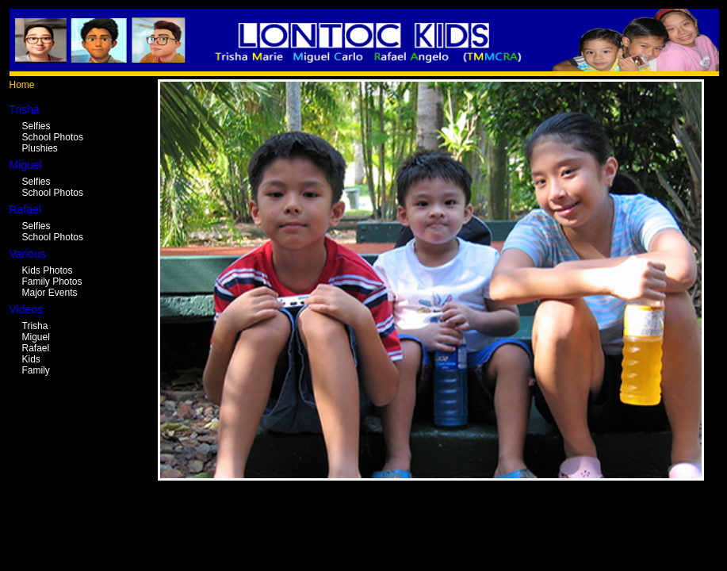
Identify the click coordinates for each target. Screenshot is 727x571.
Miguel (36, 337)
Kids (31, 359)
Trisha (35, 325)
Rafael (36, 348)
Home (22, 84)
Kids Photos (47, 270)
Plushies (40, 148)
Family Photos (52, 281)
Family (36, 370)
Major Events (50, 292)
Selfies (36, 126)
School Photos (52, 137)
